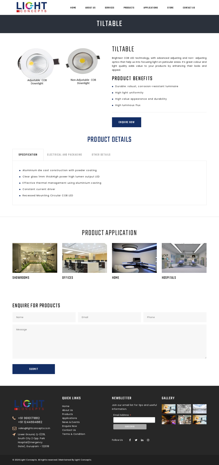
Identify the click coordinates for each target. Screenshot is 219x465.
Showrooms (20, 278)
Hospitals (169, 278)
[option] (56, 67)
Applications (151, 8)
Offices (67, 278)
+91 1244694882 (30, 422)
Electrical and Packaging (64, 155)
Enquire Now (127, 122)
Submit (33, 369)
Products (129, 8)
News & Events (71, 422)
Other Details (101, 155)
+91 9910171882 (29, 418)
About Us (90, 8)
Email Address (122, 415)
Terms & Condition (73, 434)
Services (109, 8)
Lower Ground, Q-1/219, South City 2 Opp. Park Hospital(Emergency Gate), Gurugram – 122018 (33, 440)
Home (73, 8)
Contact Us (189, 8)
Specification (28, 155)
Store (170, 8)
